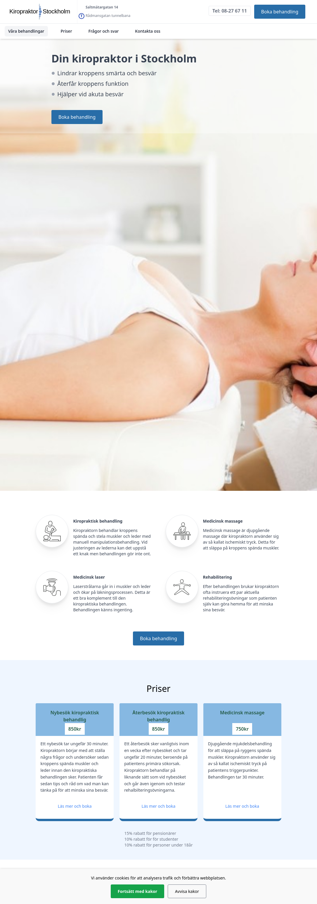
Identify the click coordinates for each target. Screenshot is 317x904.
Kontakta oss (147, 31)
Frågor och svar (104, 31)
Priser (66, 31)
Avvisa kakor (187, 891)
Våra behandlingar (26, 31)
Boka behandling (279, 11)
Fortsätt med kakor (137, 891)
